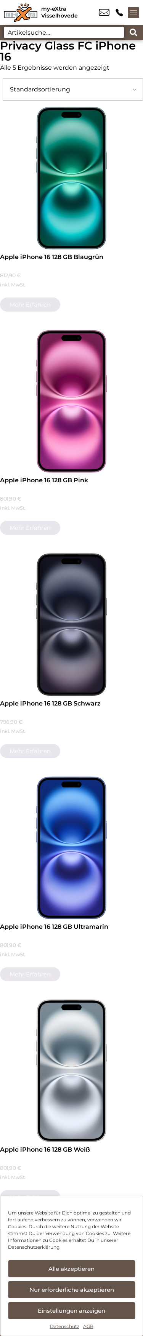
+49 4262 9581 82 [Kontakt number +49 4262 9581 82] (119, 12)
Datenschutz (64, 1326)
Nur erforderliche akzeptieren (71, 1289)
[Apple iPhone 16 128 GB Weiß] (71, 1070)
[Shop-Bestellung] (73, 89)
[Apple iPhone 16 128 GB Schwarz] (71, 624)
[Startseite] (20, 12)
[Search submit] (133, 32)
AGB (88, 1326)
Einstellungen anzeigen (71, 1310)
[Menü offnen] (133, 12)
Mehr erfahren (30, 304)
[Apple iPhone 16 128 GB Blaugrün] (71, 178)
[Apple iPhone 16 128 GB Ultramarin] (71, 847)
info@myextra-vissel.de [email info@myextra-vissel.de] (104, 12)
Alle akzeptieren (71, 1268)
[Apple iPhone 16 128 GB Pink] (71, 401)
